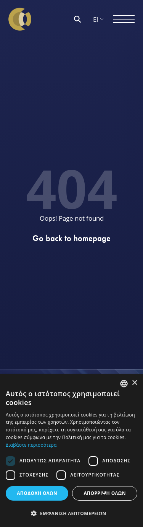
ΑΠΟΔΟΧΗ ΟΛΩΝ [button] (37, 493)
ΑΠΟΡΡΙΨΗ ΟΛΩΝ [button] (104, 493)
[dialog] (71, 450)
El (98, 19)
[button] (71, 513)
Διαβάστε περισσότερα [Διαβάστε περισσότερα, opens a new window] (31, 445)
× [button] (134, 383)
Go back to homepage (71, 238)
